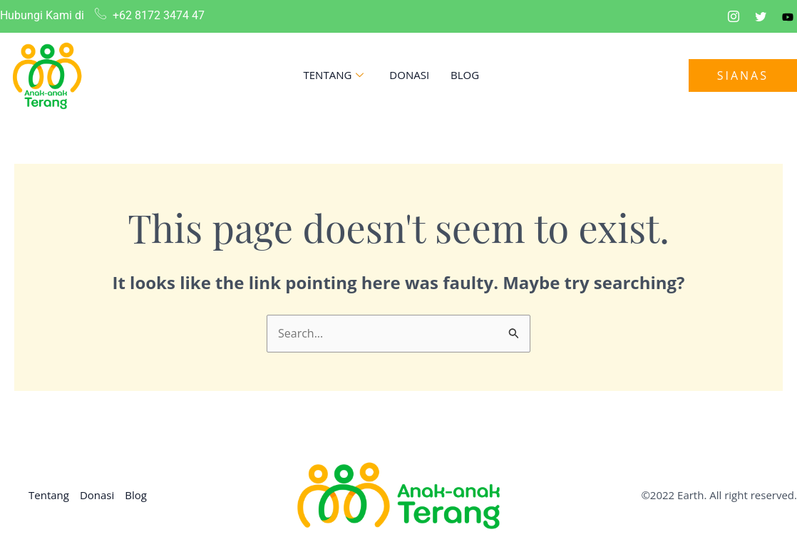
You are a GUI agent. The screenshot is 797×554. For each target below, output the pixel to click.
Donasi (409, 75)
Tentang (334, 75)
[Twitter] (760, 16)
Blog (465, 75)
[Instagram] (733, 16)
